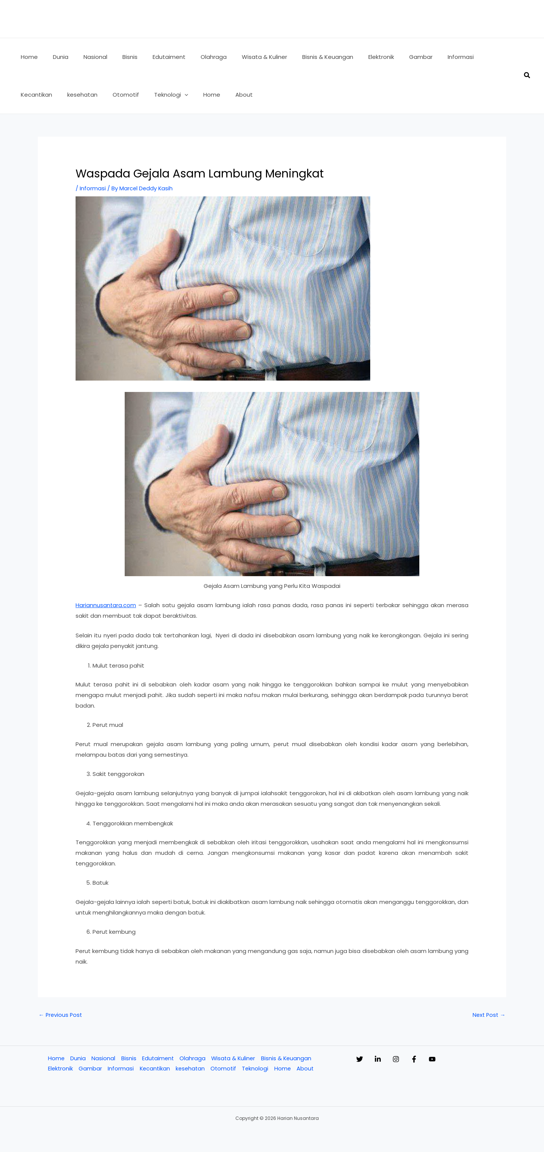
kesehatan (191, 1069)
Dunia (77, 1059)
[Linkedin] (385, 1059)
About (308, 1069)
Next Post (488, 1015)
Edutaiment (157, 1059)
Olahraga (193, 1059)
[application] (128, 95)
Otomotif (225, 1069)
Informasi (93, 188)
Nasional (103, 1059)
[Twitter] (359, 1059)
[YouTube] (462, 1059)
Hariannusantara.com (106, 605)
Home (55, 1059)
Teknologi (257, 1069)
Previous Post (61, 1015)
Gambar (90, 1069)
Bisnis (128, 1059)
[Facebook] (436, 1059)
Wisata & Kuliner (234, 1059)
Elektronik (60, 1069)
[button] (527, 76)
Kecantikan (155, 1069)
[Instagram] (411, 1059)
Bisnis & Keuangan (288, 1059)
